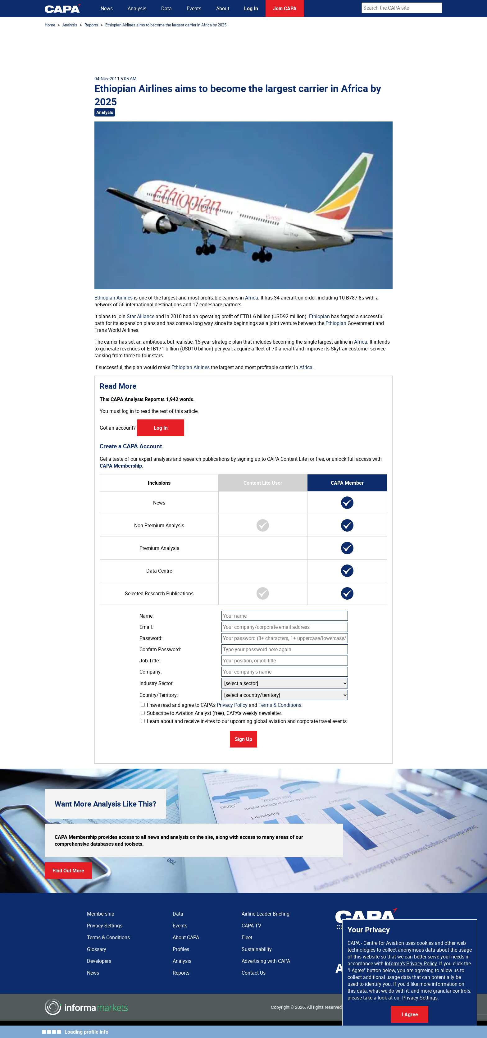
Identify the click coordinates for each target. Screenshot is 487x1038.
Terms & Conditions (279, 705)
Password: (150, 638)
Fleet (247, 937)
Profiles (181, 949)
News (107, 8)
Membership (100, 913)
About (222, 8)
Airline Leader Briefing (265, 913)
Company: (150, 671)
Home (50, 25)
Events (194, 8)
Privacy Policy (232, 705)
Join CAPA (285, 8)
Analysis (137, 8)
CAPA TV (251, 925)
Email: (146, 627)
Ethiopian (319, 316)
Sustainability (257, 949)
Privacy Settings (420, 997)
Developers (99, 961)
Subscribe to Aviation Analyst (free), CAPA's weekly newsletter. (211, 713)
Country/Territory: (158, 695)
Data (166, 8)
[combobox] (402, 7)
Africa (251, 297)
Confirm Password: (160, 649)
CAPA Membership (121, 465)
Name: (146, 615)
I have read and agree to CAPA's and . (222, 705)
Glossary (96, 949)
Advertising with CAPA (266, 961)
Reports (91, 25)
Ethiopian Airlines (113, 297)
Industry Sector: (156, 683)
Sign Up (243, 739)
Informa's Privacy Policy (411, 963)
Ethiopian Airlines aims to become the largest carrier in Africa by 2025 (165, 25)
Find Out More (68, 870)
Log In (251, 8)
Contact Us (254, 972)
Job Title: (149, 660)
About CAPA (186, 937)
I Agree (410, 1014)
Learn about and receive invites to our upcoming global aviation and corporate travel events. (244, 721)
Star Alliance (140, 316)
